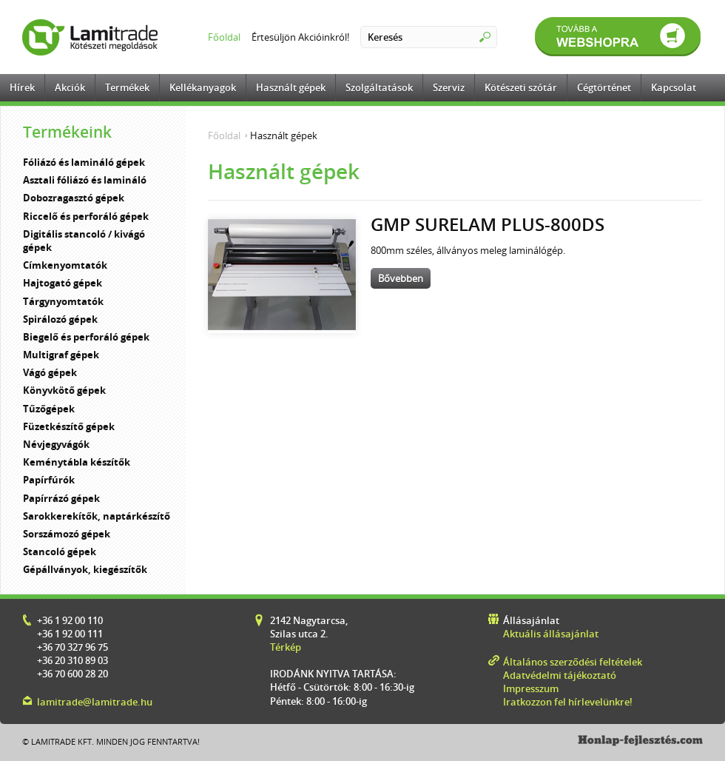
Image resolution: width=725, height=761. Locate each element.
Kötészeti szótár (521, 87)
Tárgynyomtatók (63, 301)
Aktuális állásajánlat (550, 633)
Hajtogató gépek (62, 282)
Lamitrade (92, 37)
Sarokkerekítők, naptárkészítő (96, 516)
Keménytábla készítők (76, 462)
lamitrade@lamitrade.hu (94, 701)
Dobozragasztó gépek (73, 197)
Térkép (285, 647)
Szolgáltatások (379, 87)
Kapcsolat (673, 87)
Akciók (70, 87)
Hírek (22, 87)
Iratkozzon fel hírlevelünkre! (568, 701)
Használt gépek (291, 87)
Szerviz (449, 87)
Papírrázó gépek (61, 498)
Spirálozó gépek (60, 319)
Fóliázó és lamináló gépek (84, 162)
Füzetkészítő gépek (69, 426)
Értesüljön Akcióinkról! (300, 37)
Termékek (127, 87)
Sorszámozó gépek (66, 533)
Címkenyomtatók (65, 265)
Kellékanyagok (202, 87)
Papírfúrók (49, 479)
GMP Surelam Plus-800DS (487, 224)
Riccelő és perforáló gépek (86, 216)
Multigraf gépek (61, 354)
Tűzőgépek (49, 408)
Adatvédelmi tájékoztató (559, 675)
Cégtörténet (604, 87)
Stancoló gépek (59, 551)
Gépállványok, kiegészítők (85, 569)
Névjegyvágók (56, 444)
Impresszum (531, 688)
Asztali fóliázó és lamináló (84, 180)
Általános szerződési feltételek (572, 661)
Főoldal (224, 37)
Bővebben (400, 278)
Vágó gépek (50, 372)
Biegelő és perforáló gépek (86, 336)
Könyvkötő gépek (64, 390)
